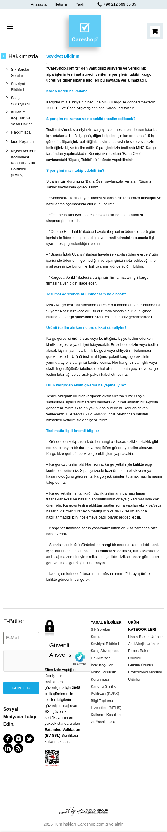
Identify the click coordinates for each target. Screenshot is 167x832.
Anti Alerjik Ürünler (143, 644)
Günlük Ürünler (140, 665)
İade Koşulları (102, 665)
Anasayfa (38, 4)
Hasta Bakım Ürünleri (146, 637)
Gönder (21, 688)
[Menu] (10, 26)
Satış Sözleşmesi (105, 651)
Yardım (81, 4)
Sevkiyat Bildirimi (105, 644)
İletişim (61, 4)
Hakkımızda (101, 658)
